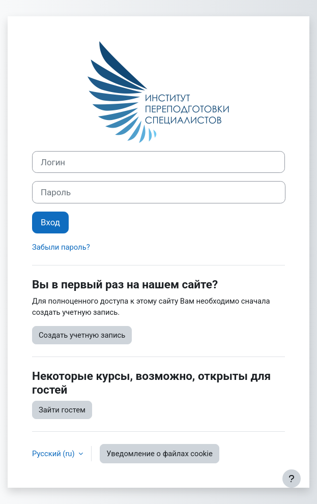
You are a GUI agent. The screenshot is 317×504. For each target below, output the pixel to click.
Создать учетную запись (82, 335)
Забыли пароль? (61, 247)
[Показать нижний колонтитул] (291, 478)
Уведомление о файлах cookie (159, 453)
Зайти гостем (62, 409)
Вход (50, 222)
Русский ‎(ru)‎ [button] (54, 453)
